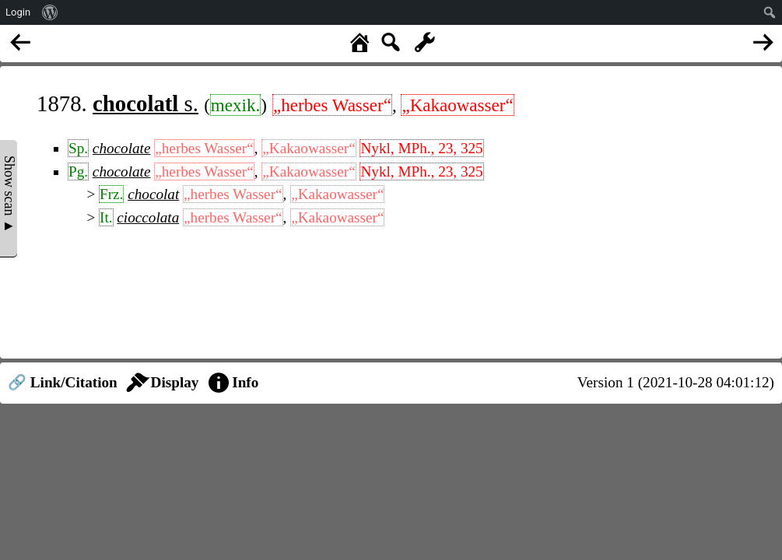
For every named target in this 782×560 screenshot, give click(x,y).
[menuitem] (50, 12)
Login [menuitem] (17, 12)
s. (145, 103)
